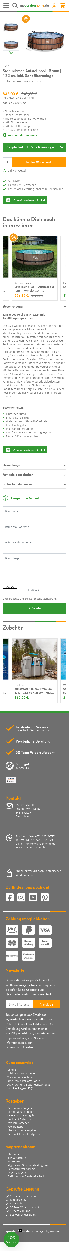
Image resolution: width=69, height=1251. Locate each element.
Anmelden (46, 1004)
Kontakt (12, 1069)
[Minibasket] (63, 6)
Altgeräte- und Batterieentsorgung (28, 1084)
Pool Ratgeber (15, 1126)
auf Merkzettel (17, 170)
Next (11, 52)
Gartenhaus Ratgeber (20, 1108)
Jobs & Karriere (16, 1157)
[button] (11, 1239)
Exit (6, 65)
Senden (37, 607)
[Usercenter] (54, 6)
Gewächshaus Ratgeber (21, 1115)
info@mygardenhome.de (40, 843)
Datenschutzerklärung (43, 598)
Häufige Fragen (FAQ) (20, 1088)
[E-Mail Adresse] (19, 1004)
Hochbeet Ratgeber (19, 1119)
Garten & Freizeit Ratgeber (23, 1134)
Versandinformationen (21, 1077)
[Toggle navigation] (6, 6)
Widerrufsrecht (16, 1172)
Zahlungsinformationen (21, 1073)
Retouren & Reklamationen (23, 1081)
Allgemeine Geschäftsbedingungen (29, 1165)
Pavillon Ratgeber (18, 1123)
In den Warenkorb (39, 161)
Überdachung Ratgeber (21, 1130)
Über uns (13, 1154)
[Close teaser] (20, 1230)
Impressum (14, 1161)
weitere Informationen (20, 135)
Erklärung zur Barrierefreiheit (25, 1176)
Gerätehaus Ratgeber (20, 1112)
